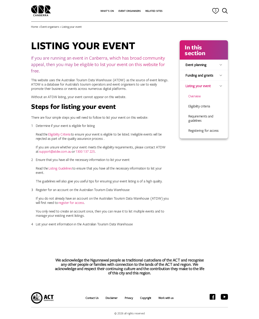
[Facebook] (212, 297)
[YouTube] (224, 297)
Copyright (145, 298)
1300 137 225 (85, 151)
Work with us (165, 298)
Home (34, 26)
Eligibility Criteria (59, 134)
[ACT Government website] (42, 298)
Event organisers (50, 26)
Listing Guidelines (60, 168)
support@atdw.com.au (55, 151)
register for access (71, 202)
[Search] (225, 11)
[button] (107, 10)
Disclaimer (112, 298)
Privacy (129, 298)
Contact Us (91, 298)
